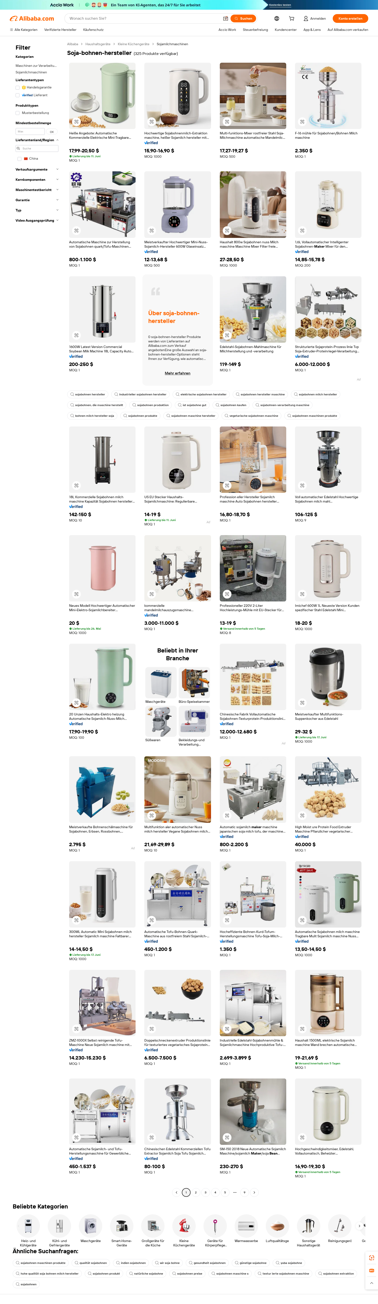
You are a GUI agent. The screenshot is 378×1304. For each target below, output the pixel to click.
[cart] (292, 19)
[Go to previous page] (176, 1192)
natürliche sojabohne (146, 1274)
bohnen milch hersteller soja (92, 416)
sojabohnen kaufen (231, 405)
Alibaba (72, 44)
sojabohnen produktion (150, 405)
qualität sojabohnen (91, 1263)
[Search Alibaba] (144, 18)
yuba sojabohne (289, 1263)
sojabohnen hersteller (87, 394)
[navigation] (37, 619)
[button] (226, 18)
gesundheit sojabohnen (207, 1263)
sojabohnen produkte (140, 416)
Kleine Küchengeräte (133, 44)
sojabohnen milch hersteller (315, 394)
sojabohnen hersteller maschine (260, 394)
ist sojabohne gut (192, 405)
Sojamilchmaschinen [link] (172, 44)
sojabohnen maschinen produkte (312, 416)
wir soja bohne (167, 1263)
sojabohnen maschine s (230, 1274)
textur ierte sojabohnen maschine (283, 1274)
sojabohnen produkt (104, 1274)
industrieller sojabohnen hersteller (140, 394)
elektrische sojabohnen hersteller (201, 394)
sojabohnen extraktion (336, 1274)
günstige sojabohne (251, 1263)
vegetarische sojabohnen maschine (251, 416)
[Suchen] (243, 18)
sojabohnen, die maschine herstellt (96, 405)
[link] (371, 1258)
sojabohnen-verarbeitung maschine (282, 405)
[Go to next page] (254, 1192)
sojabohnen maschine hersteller (190, 416)
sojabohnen (26, 1284)
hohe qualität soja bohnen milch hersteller (47, 1274)
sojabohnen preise (187, 1274)
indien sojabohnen (131, 1263)
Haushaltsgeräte (98, 44)
